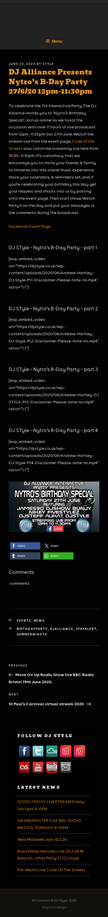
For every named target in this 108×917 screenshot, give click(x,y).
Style (48, 64)
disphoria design (54, 907)
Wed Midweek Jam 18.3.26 (42, 839)
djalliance (62, 629)
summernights (32, 634)
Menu (54, 41)
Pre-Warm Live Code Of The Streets (51, 869)
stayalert (86, 629)
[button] (25, 545)
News (39, 620)
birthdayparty (32, 629)
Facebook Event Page (30, 226)
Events (24, 620)
